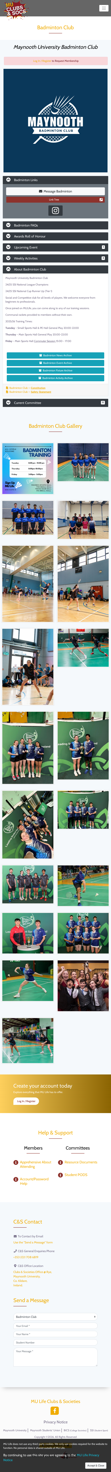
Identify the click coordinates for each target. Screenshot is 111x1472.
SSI (99, 1430)
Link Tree (76, 199)
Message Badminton (55, 191)
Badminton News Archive (55, 355)
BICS (75, 1430)
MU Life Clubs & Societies (55, 1401)
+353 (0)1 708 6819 (25, 1257)
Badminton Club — (25, 387)
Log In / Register (42, 60)
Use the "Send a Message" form (33, 1242)
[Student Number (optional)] (55, 1342)
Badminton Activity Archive (55, 378)
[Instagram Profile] (55, 210)
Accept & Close (95, 1465)
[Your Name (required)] (55, 1334)
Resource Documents (81, 1162)
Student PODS (76, 1175)
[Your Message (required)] (55, 1357)
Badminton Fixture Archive (55, 370)
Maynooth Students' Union (45, 1430)
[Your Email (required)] (55, 1326)
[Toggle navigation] (104, 8)
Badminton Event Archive (55, 363)
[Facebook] (55, 1411)
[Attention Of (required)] (55, 1316)
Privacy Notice (56, 1422)
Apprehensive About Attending (35, 1164)
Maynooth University (15, 1430)
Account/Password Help (34, 1181)
